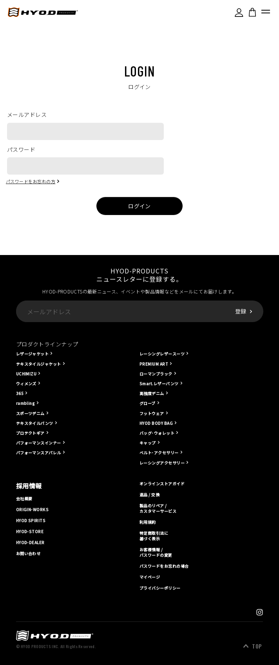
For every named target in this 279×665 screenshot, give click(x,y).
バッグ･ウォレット (157, 433)
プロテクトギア (30, 433)
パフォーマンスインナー (38, 443)
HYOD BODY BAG (156, 423)
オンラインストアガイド (162, 483)
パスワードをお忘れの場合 (164, 566)
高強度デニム (152, 393)
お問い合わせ (28, 553)
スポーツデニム (30, 413)
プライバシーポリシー (160, 588)
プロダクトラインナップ (47, 344)
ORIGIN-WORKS (32, 509)
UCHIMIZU (26, 374)
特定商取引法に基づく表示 (154, 535)
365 (20, 393)
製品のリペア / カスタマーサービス (158, 508)
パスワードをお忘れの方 (30, 181)
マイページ (150, 577)
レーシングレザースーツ (162, 354)
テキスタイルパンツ (34, 423)
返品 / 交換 (149, 494)
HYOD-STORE (30, 531)
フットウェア (152, 413)
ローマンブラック (156, 374)
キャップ (148, 443)
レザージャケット (32, 354)
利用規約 (148, 522)
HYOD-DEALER (30, 542)
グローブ (148, 403)
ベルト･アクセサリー (159, 452)
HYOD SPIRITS (31, 520)
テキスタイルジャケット (38, 364)
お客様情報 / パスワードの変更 (156, 552)
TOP (257, 646)
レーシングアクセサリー (162, 463)
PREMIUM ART (154, 364)
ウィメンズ (26, 383)
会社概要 (24, 498)
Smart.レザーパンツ (159, 383)
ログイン (139, 206)
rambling (25, 403)
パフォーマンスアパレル (38, 452)
